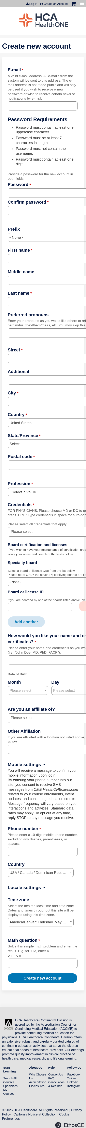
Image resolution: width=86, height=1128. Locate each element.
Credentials (20, 504)
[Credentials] (24, 532)
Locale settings (24, 887)
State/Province (23, 435)
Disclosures (36, 1086)
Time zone (18, 899)
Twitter (71, 1078)
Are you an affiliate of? (31, 709)
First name (19, 250)
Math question (22, 940)
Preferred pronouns (28, 314)
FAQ (51, 1078)
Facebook (73, 1074)
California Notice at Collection (34, 1114)
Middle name (21, 271)
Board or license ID (26, 592)
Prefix (14, 229)
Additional (18, 371)
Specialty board (22, 562)
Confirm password (27, 202)
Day (55, 682)
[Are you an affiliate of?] (24, 718)
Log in (33, 3)
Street (14, 349)
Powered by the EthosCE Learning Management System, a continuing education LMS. (69, 1125)
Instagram (74, 1086)
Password (18, 184)
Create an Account (56, 3)
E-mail (14, 69)
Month (14, 682)
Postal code (20, 456)
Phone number (23, 828)
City (12, 392)
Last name (18, 293)
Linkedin (72, 1082)
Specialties (10, 1086)
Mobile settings (24, 764)
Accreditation (37, 1082)
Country (16, 414)
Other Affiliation (24, 731)
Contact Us (55, 1074)
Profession (19, 483)
